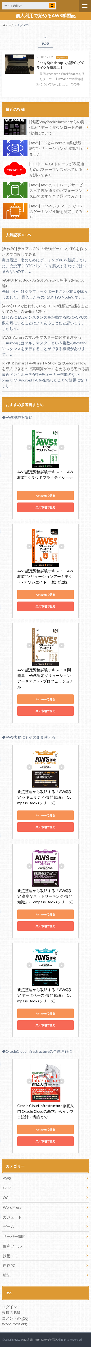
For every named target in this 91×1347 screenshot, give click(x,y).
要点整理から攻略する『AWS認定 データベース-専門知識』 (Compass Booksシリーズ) (44, 995)
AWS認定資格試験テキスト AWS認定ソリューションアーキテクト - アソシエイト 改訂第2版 (45, 576)
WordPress (12, 1207)
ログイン (9, 1306)
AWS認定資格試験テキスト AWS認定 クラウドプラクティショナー (45, 477)
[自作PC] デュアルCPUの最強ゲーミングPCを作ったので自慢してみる (44, 251)
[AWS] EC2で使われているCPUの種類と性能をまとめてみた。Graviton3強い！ (45, 308)
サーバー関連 (14, 1236)
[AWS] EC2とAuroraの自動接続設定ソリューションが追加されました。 (42, 148)
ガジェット (12, 1217)
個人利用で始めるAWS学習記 (46, 15)
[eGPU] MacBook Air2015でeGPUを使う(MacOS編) (43, 283)
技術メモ (10, 1255)
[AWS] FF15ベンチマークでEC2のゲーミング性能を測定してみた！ (42, 211)
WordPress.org (14, 1323)
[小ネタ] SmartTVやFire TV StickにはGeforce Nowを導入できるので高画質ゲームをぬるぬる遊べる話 (45, 366)
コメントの (15, 1318)
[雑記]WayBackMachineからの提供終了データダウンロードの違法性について (43, 127)
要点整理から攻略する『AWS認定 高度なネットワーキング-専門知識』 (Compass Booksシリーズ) (45, 896)
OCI (6, 1197)
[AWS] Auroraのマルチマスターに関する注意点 (41, 337)
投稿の (11, 1312)
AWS (7, 1178)
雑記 (6, 1275)
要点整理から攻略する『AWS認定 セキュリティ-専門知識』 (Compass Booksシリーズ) (44, 797)
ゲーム (8, 1226)
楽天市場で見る (45, 507)
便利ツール (12, 1246)
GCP (7, 1188)
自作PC (9, 1265)
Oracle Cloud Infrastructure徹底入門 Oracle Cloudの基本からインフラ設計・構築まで (45, 1111)
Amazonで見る (45, 495)
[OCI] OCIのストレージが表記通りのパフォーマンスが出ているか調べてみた (43, 169)
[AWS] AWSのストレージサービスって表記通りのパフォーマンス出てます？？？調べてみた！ (42, 190)
